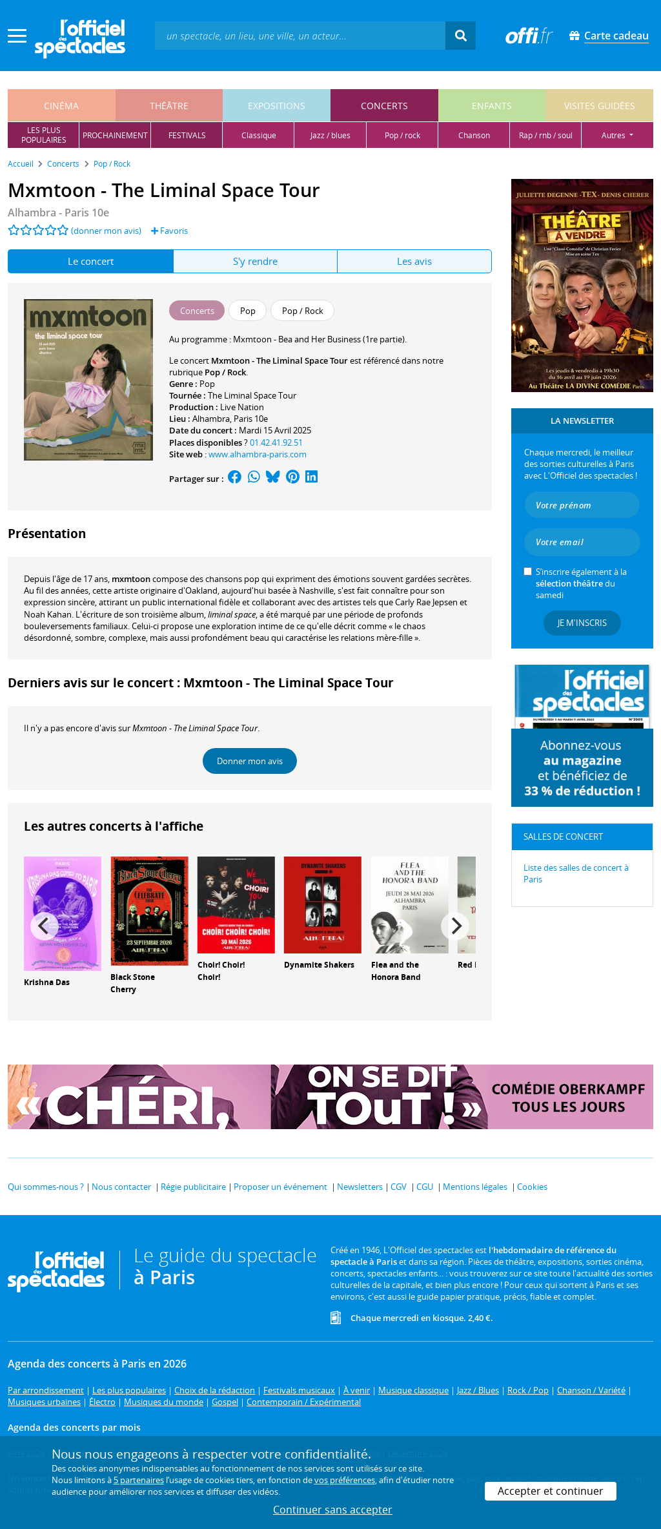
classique (258, 135)
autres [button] (614, 135)
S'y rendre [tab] (255, 261)
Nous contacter (121, 1186)
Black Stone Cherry (132, 983)
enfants (492, 105)
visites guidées (599, 105)
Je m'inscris (582, 623)
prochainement (115, 135)
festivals (187, 135)
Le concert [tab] (91, 261)
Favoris (169, 230)
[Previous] (44, 926)
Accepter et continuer (551, 1491)
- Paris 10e (58, 212)
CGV (399, 1186)
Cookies (532, 1186)
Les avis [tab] (414, 261)
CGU (424, 1186)
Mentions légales (475, 1186)
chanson (474, 135)
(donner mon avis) (106, 230)
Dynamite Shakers (319, 964)
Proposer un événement (280, 1186)
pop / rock (402, 135)
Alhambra (211, 418)
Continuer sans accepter (332, 1510)
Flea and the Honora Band (396, 971)
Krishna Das (47, 982)
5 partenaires (139, 1480)
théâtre (169, 105)
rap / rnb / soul (546, 135)
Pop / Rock (225, 372)
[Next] (455, 926)
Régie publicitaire (193, 1186)
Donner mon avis (250, 761)
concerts (384, 105)
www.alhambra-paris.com (257, 454)
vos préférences (344, 1480)
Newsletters (360, 1186)
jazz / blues (330, 135)
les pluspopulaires (43, 135)
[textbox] (300, 35)
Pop (207, 384)
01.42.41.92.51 (276, 442)
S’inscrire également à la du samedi (581, 583)
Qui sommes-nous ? (46, 1186)
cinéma (61, 105)
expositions (276, 105)
